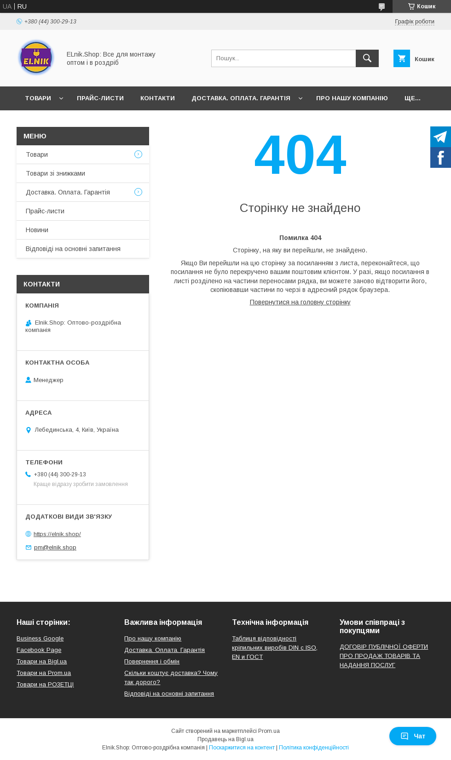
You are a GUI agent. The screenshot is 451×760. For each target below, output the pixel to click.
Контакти (157, 98)
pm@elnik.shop (55, 547)
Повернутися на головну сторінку (300, 302)
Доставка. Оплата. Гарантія (240, 98)
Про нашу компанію (352, 98)
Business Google (40, 638)
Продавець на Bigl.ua (225, 739)
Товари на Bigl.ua (42, 661)
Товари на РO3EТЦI (45, 684)
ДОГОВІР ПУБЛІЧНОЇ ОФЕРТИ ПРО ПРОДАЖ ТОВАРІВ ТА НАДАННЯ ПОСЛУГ (384, 656)
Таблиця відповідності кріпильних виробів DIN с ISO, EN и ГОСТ (275, 647)
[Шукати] (367, 58)
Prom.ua (269, 731)
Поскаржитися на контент (242, 747)
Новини (37, 230)
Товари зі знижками (55, 173)
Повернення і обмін (151, 661)
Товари (38, 98)
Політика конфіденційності (314, 747)
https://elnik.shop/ (57, 534)
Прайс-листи (100, 98)
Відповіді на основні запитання (73, 248)
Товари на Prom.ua (44, 672)
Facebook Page (39, 649)
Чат (412, 736)
